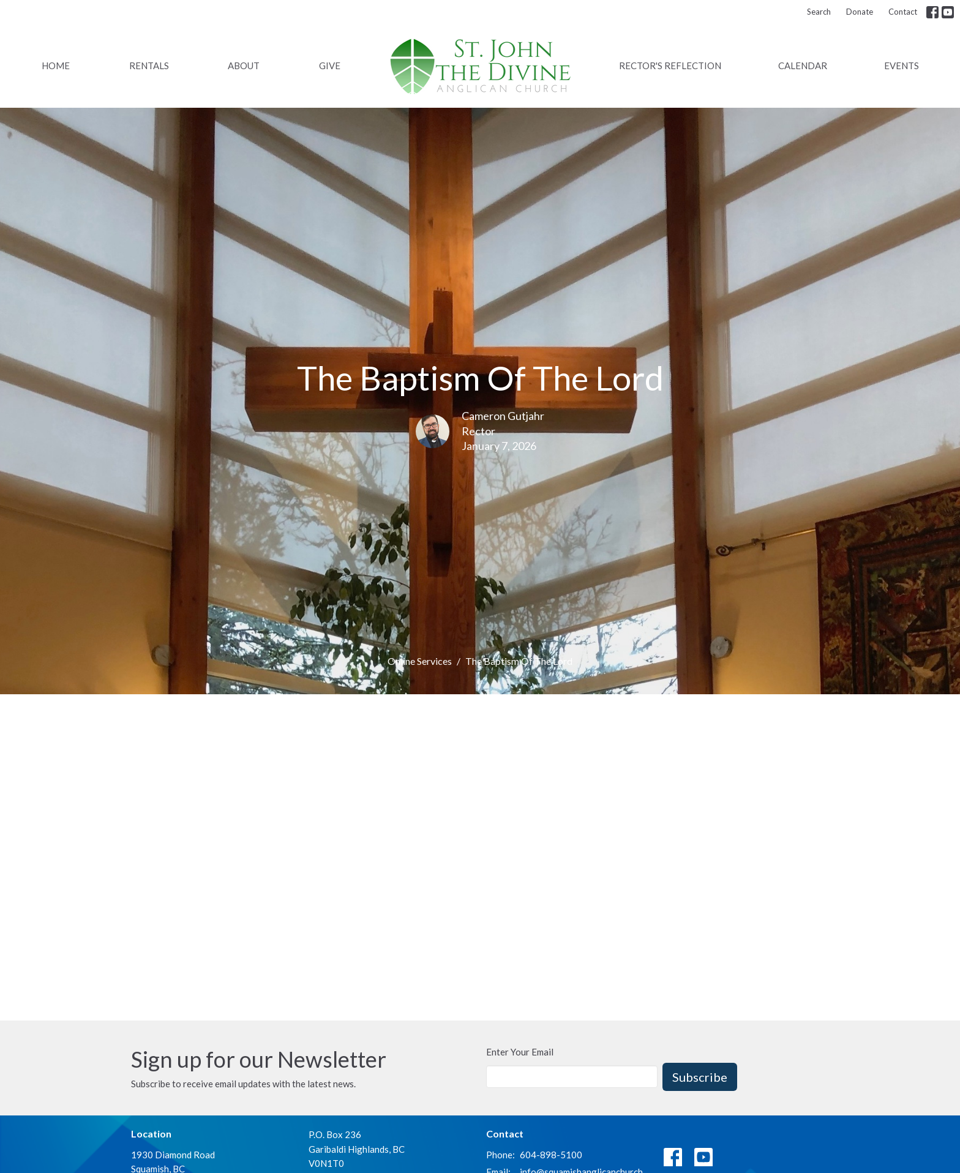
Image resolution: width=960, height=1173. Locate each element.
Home (56, 65)
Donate (859, 12)
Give (329, 65)
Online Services (420, 661)
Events (901, 65)
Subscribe (699, 1077)
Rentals (149, 65)
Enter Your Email (519, 1051)
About (244, 65)
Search (819, 12)
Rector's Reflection (670, 65)
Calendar (802, 65)
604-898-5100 (551, 1154)
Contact (902, 12)
